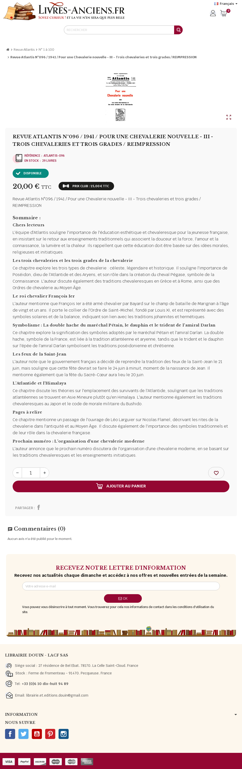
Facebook (10, 734)
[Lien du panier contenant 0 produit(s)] (223, 13)
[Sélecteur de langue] (225, 4)
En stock (31, 161)
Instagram (64, 734)
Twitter (23, 734)
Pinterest (50, 734)
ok (122, 598)
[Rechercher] (123, 29)
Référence (32, 156)
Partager (24, 508)
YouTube (37, 734)
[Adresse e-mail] (121, 586)
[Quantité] (31, 473)
